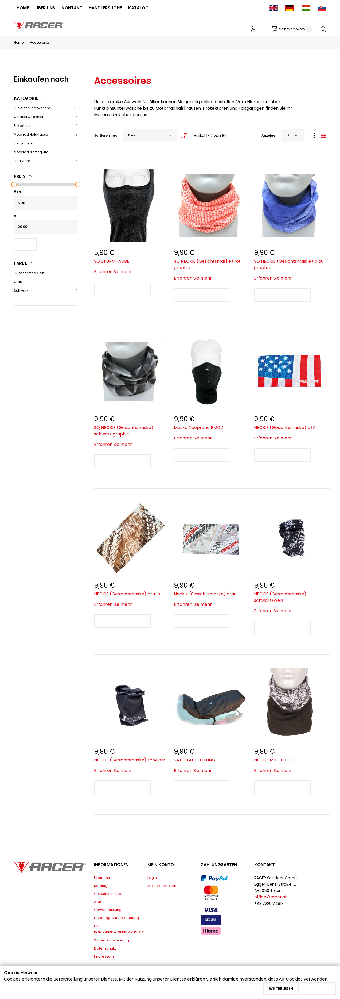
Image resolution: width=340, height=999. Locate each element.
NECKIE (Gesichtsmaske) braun (127, 594)
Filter (25, 244)
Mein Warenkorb (162, 885)
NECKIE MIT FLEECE (273, 760)
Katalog (101, 885)
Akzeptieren (318, 988)
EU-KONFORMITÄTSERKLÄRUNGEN (119, 929)
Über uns (102, 877)
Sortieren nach (106, 135)
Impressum (104, 956)
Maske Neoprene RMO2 (198, 427)
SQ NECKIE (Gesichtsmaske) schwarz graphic (123, 430)
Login (152, 877)
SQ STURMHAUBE (111, 261)
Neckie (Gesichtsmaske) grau (205, 594)
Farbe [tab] (20, 263)
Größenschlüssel (108, 893)
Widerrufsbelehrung (111, 940)
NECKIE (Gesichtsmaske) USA (285, 427)
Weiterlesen (281, 988)
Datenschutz (105, 948)
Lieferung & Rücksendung (116, 917)
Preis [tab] (20, 176)
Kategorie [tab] (26, 98)
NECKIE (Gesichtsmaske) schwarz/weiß (280, 597)
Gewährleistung (108, 909)
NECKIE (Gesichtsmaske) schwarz (129, 760)
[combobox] (150, 135)
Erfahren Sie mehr (113, 272)
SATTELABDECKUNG (194, 760)
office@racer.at (270, 897)
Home (19, 42)
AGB (97, 901)
